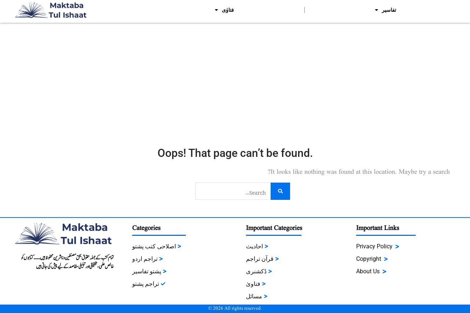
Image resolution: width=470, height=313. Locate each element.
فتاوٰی (224, 10)
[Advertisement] (235, 77)
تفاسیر (385, 10)
